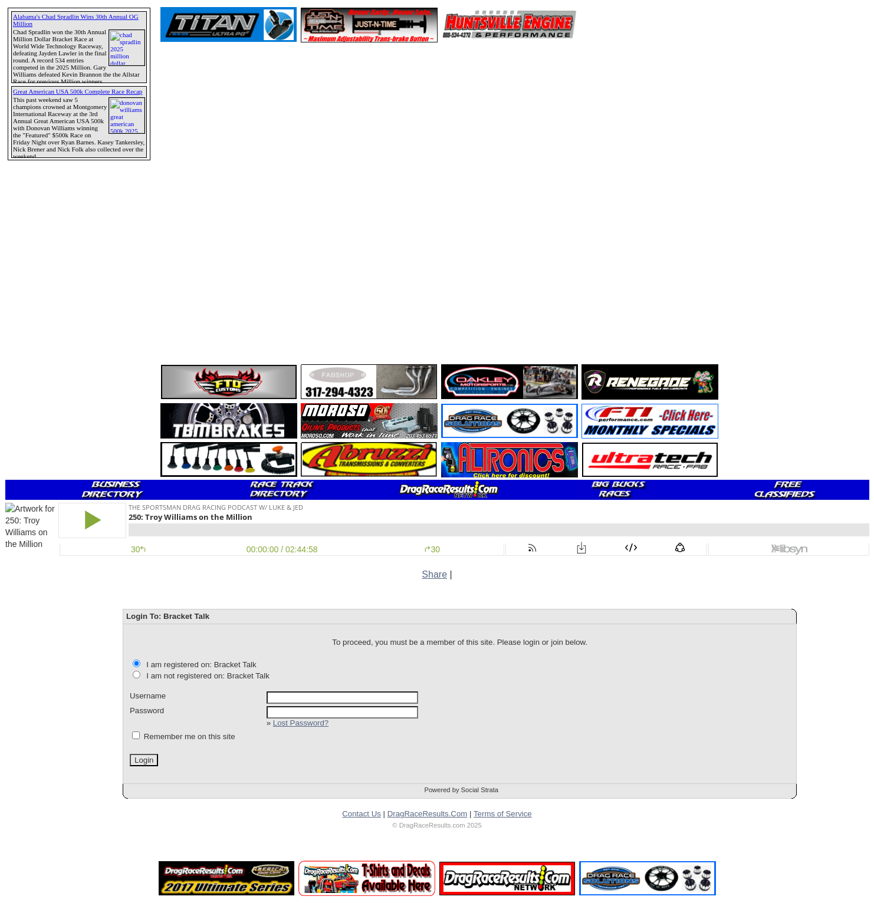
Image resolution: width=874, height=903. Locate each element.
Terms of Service (503, 813)
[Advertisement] (50, 427)
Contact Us (361, 813)
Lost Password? (300, 723)
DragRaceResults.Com (427, 813)
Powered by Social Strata (461, 789)
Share (434, 574)
